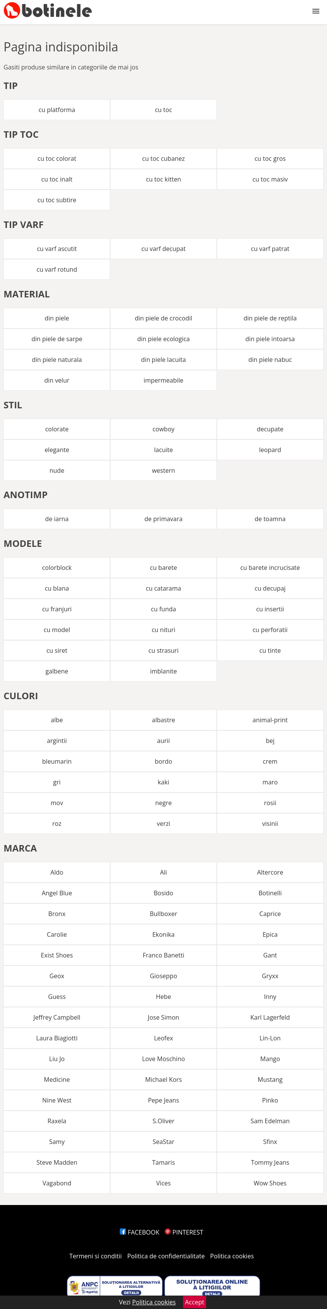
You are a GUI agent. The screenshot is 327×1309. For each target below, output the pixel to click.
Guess (57, 996)
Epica (270, 934)
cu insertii (270, 609)
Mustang (270, 1079)
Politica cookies (232, 1256)
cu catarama (163, 588)
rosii (270, 803)
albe (57, 720)
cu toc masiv (270, 179)
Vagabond (57, 1183)
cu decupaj (270, 588)
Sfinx (270, 1141)
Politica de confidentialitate (166, 1256)
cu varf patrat (270, 248)
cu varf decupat (163, 248)
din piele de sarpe (57, 339)
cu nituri (163, 630)
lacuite (163, 450)
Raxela (57, 1121)
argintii (57, 740)
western (163, 470)
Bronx (57, 914)
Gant (270, 955)
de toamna (270, 519)
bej (270, 740)
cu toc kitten (163, 179)
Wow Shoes (270, 1183)
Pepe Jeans (163, 1100)
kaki (163, 782)
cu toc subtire (57, 200)
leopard (270, 450)
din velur (57, 380)
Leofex (163, 1038)
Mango (270, 1059)
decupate (270, 429)
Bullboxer (163, 914)
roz (56, 823)
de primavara (163, 519)
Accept (194, 1302)
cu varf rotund (56, 269)
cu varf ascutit (57, 248)
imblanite (163, 671)
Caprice (270, 914)
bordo (163, 761)
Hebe (163, 996)
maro (270, 782)
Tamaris (163, 1162)
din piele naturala (57, 359)
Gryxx (270, 976)
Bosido (163, 893)
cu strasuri (163, 650)
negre (163, 803)
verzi (163, 823)
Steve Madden (56, 1162)
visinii (270, 823)
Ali (163, 872)
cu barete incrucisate (270, 567)
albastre (163, 720)
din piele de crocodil (163, 318)
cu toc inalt (57, 179)
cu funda (163, 609)
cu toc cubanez (163, 158)
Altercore (270, 872)
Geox (57, 976)
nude (57, 470)
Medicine (57, 1079)
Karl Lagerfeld (270, 1017)
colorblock (57, 567)
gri (57, 782)
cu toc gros (270, 158)
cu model (57, 630)
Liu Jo (56, 1059)
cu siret (57, 650)
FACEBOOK (139, 1232)
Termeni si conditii (95, 1256)
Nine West (56, 1100)
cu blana (57, 588)
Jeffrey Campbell (56, 1017)
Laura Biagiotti (57, 1038)
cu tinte (270, 650)
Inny (270, 996)
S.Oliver (163, 1121)
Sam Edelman (270, 1121)
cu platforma (57, 110)
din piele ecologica (163, 339)
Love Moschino (163, 1059)
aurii (163, 740)
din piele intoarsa (270, 339)
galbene (57, 671)
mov (57, 803)
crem (270, 761)
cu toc (163, 110)
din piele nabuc (270, 359)
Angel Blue (57, 893)
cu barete (163, 567)
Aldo (56, 872)
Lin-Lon (270, 1038)
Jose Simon (163, 1017)
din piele (57, 318)
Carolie (57, 934)
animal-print (270, 720)
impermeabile (163, 380)
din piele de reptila (270, 318)
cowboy (163, 429)
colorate (57, 429)
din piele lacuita (163, 359)
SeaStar (164, 1141)
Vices (163, 1183)
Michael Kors (163, 1079)
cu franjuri (57, 609)
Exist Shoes (57, 955)
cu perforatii (270, 630)
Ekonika (163, 934)
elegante (57, 450)
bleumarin (57, 761)
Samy (57, 1141)
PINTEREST (184, 1232)
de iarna (57, 519)
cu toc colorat (57, 158)
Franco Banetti (163, 955)
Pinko (270, 1100)
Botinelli (270, 893)
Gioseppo (163, 976)
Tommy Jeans (270, 1162)
